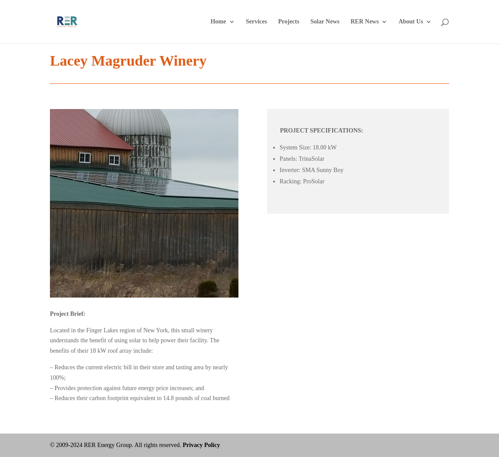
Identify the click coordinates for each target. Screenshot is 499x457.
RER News (364, 22)
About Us (411, 22)
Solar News (325, 22)
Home (218, 22)
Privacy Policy (201, 445)
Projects (288, 22)
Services (256, 22)
